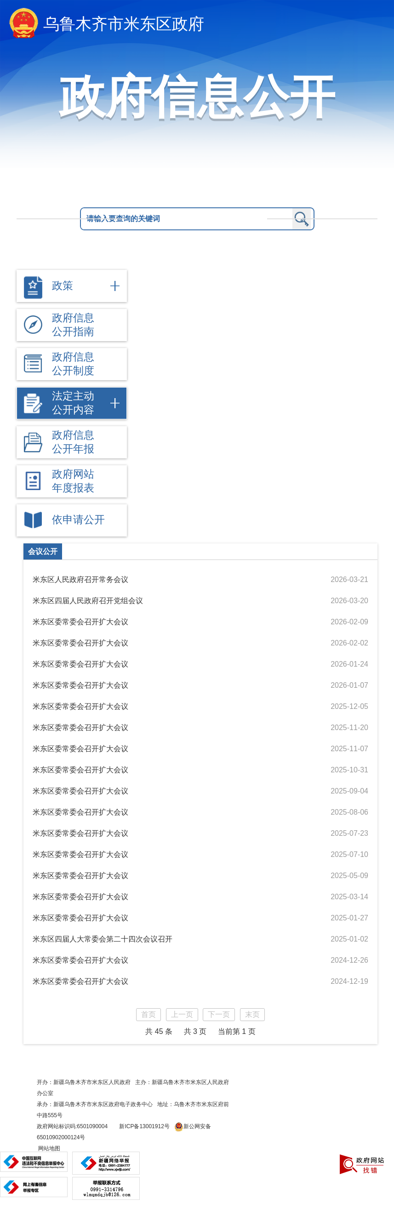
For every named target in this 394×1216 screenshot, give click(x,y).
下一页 (219, 1014)
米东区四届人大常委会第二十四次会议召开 (102, 939)
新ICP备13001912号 (144, 1126)
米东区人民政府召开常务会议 (80, 579)
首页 (148, 1014)
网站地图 (48, 1148)
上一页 (182, 1014)
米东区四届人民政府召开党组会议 (88, 601)
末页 (252, 1014)
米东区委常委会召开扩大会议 (80, 622)
